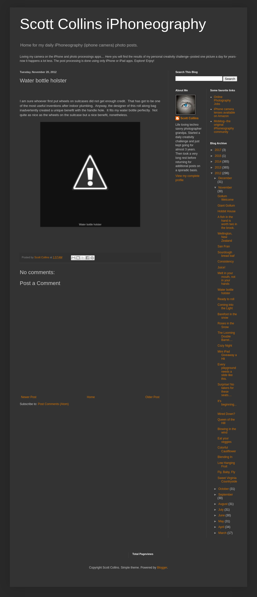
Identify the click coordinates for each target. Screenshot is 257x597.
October (224, 489)
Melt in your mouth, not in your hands (226, 278)
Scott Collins (42, 257)
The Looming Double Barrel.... (226, 336)
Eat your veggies (224, 440)
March (222, 533)
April (221, 527)
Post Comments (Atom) (53, 404)
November (225, 187)
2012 (218, 173)
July (221, 509)
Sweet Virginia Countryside (227, 479)
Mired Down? (226, 414)
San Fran (223, 246)
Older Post (152, 397)
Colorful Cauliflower (226, 449)
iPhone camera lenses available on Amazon (224, 112)
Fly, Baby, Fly (226, 472)
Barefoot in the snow (227, 315)
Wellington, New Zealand (224, 237)
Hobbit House (226, 211)
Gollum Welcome (225, 197)
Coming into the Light (225, 306)
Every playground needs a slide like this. (226, 372)
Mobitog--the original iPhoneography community (224, 126)
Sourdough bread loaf (225, 254)
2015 (218, 156)
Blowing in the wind (226, 430)
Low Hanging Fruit (226, 464)
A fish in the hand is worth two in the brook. (227, 222)
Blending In (224, 457)
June (221, 515)
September (225, 494)
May (221, 521)
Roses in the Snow (225, 325)
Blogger (162, 567)
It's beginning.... (226, 404)
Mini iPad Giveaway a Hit (227, 355)
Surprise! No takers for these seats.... (225, 390)
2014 (218, 161)
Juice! (221, 267)
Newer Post (28, 397)
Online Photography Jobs (222, 100)
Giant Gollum (226, 205)
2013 (218, 167)
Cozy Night (224, 345)
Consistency (225, 261)
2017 (218, 150)
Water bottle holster (225, 291)
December (225, 178)
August (223, 504)
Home (91, 397)
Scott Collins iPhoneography (113, 24)
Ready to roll (225, 299)
